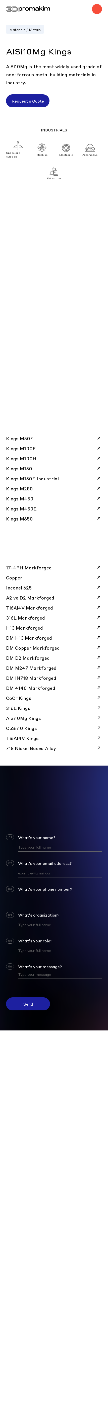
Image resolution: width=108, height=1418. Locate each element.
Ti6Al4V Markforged (54, 607)
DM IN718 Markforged (54, 677)
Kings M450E (54, 508)
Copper (54, 577)
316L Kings (54, 707)
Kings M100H (54, 458)
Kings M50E (54, 438)
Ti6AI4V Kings (54, 737)
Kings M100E (54, 448)
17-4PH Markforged (54, 567)
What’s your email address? (45, 863)
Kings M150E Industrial (54, 478)
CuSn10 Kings (54, 727)
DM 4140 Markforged (54, 687)
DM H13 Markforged (54, 637)
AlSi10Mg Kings (54, 717)
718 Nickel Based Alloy (54, 748)
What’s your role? (35, 941)
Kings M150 (54, 468)
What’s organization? (38, 915)
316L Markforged (54, 617)
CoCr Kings (54, 697)
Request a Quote (28, 101)
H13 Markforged (54, 627)
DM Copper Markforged (54, 647)
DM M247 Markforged (54, 667)
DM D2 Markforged (54, 657)
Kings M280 (54, 488)
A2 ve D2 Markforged (54, 597)
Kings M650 (54, 518)
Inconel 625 (54, 587)
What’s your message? (40, 966)
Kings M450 (54, 498)
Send (28, 1004)
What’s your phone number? (45, 889)
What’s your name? (36, 837)
